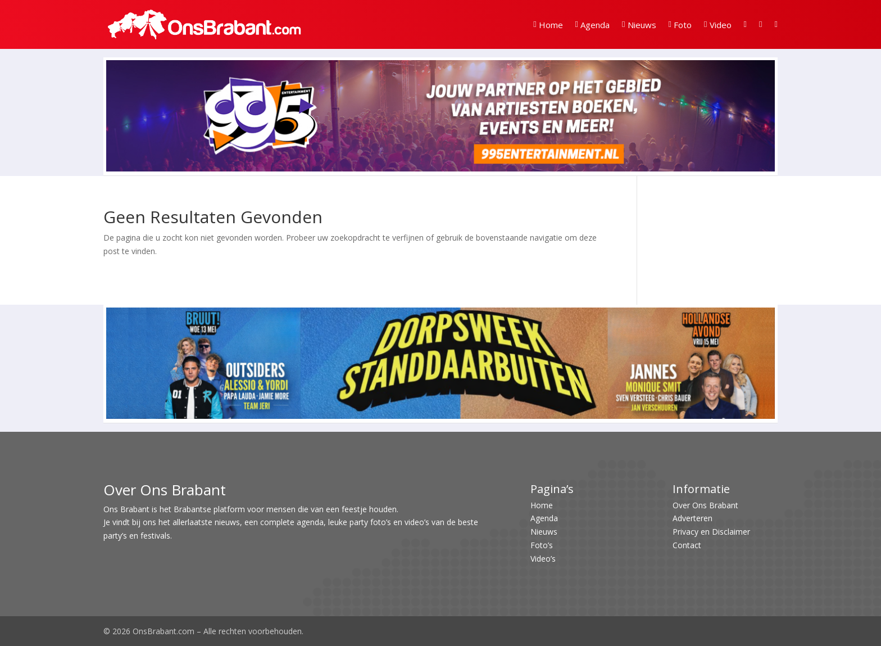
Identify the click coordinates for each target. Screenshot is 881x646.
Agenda (592, 24)
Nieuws (639, 24)
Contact (687, 545)
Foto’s (541, 545)
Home (547, 24)
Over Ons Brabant (705, 505)
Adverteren (692, 518)
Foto (680, 24)
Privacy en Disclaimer (711, 531)
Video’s (543, 558)
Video (717, 24)
